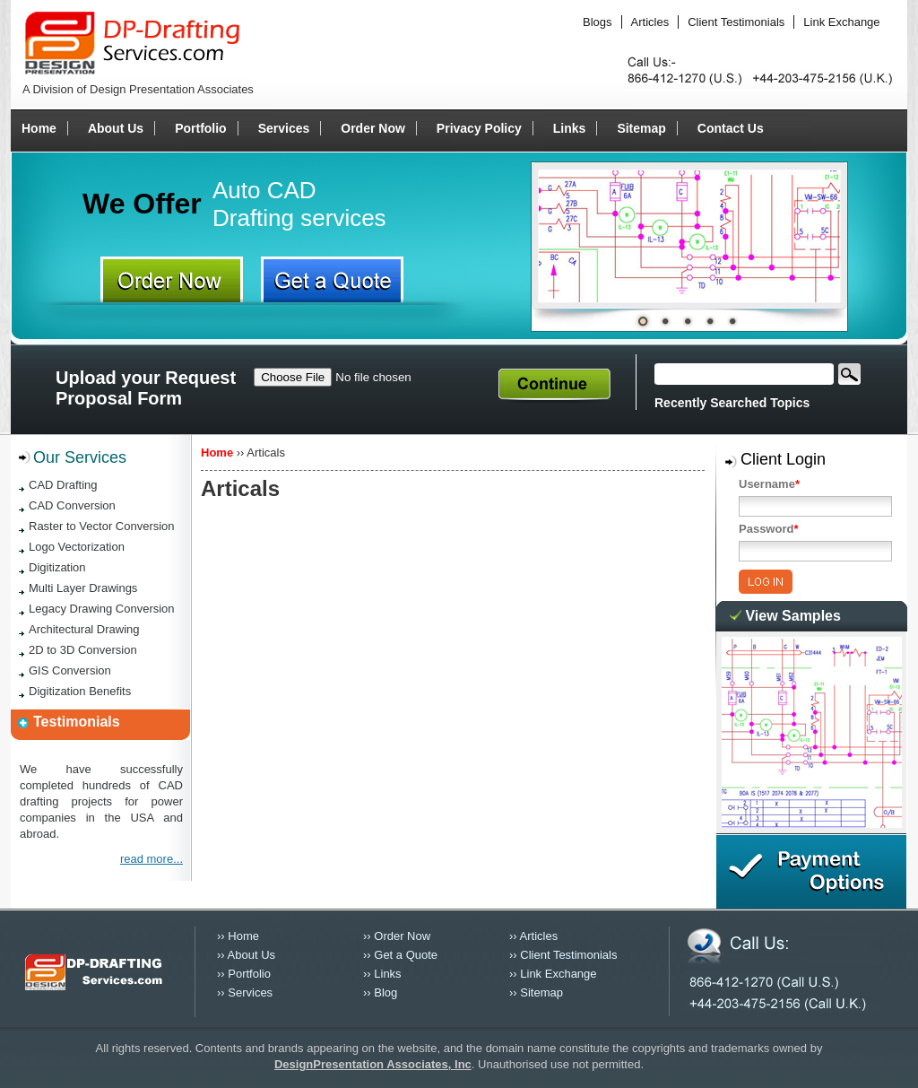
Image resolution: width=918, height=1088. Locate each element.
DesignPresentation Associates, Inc (373, 1064)
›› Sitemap (536, 992)
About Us (115, 128)
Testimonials (76, 721)
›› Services (245, 992)
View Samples (792, 615)
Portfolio (201, 128)
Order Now (373, 128)
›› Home (238, 936)
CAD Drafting (63, 485)
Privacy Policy (479, 128)
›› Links (382, 973)
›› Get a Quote (400, 955)
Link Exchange (841, 22)
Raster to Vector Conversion (102, 526)
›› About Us (246, 955)
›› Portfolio (244, 973)
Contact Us (730, 128)
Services (284, 128)
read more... (151, 859)
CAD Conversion (72, 505)
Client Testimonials (736, 22)
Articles (650, 22)
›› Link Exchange (553, 973)
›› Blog (380, 992)
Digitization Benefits (80, 691)
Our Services (79, 457)
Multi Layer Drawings (83, 588)
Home (39, 128)
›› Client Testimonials (563, 955)
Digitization (57, 567)
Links (569, 128)
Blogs (597, 22)
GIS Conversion (70, 670)
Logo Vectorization (77, 546)
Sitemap (641, 128)
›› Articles (533, 936)
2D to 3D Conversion (83, 650)
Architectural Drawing (84, 629)
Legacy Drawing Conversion (102, 608)
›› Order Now (396, 936)
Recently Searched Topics (732, 403)
